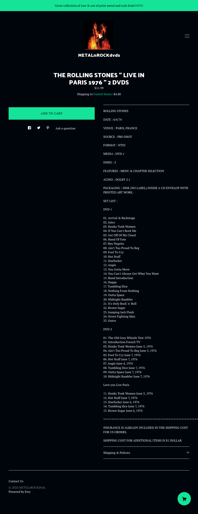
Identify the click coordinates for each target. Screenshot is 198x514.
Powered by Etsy (20, 492)
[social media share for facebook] (29, 126)
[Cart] (184, 498)
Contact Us (16, 481)
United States (103, 94)
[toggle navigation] (187, 36)
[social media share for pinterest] (47, 126)
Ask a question (65, 128)
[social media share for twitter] (38, 126)
